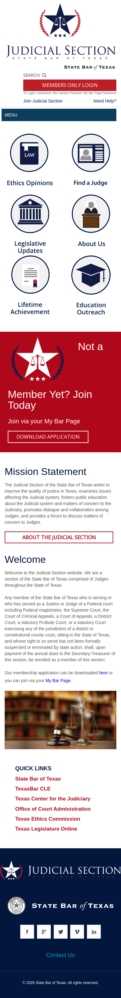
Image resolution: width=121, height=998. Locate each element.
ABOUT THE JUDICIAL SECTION (59, 537)
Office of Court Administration (53, 809)
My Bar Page (62, 421)
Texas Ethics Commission (47, 819)
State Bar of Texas (38, 779)
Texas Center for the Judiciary (53, 799)
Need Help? (104, 100)
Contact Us (60, 955)
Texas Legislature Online (46, 829)
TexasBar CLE (33, 789)
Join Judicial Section (43, 100)
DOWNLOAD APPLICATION (48, 436)
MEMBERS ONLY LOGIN (70, 85)
